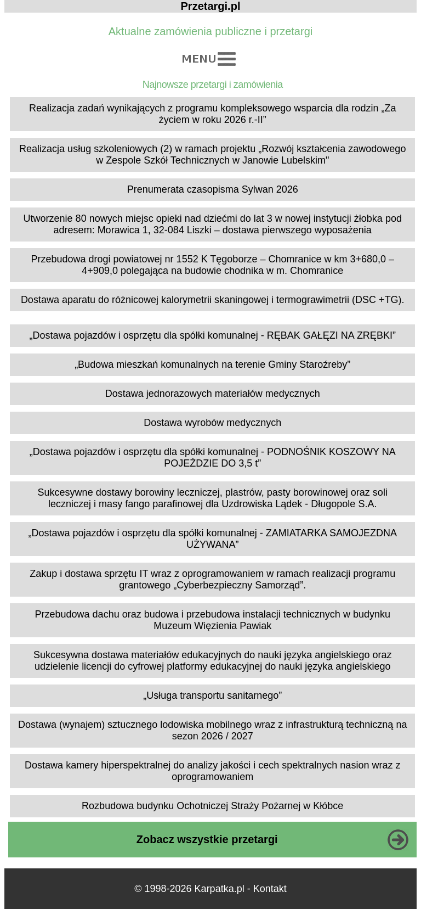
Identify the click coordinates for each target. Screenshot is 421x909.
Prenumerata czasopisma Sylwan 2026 (212, 189)
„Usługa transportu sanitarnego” (212, 695)
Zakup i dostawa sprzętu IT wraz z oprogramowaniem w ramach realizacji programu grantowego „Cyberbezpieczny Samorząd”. (212, 579)
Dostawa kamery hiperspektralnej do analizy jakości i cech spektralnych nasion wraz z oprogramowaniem (212, 771)
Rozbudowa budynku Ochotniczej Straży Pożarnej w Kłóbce (212, 805)
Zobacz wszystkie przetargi (207, 839)
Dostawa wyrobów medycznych (212, 422)
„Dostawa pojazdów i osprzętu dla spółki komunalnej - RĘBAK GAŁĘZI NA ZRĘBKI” (213, 335)
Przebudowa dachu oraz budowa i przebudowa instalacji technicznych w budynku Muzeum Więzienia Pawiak (212, 620)
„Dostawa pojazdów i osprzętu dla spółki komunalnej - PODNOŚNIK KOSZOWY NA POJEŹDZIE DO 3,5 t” (213, 457)
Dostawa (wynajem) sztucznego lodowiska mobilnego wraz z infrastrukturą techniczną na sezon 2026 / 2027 (212, 730)
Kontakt (270, 888)
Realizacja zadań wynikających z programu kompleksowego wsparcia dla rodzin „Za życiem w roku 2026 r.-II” (212, 114)
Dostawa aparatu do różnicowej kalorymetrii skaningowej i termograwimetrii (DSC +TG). (213, 299)
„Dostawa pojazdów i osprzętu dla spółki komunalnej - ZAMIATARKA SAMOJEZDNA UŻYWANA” (212, 539)
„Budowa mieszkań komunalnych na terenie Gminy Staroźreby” (212, 364)
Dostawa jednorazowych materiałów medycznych (212, 393)
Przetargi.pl (211, 6)
